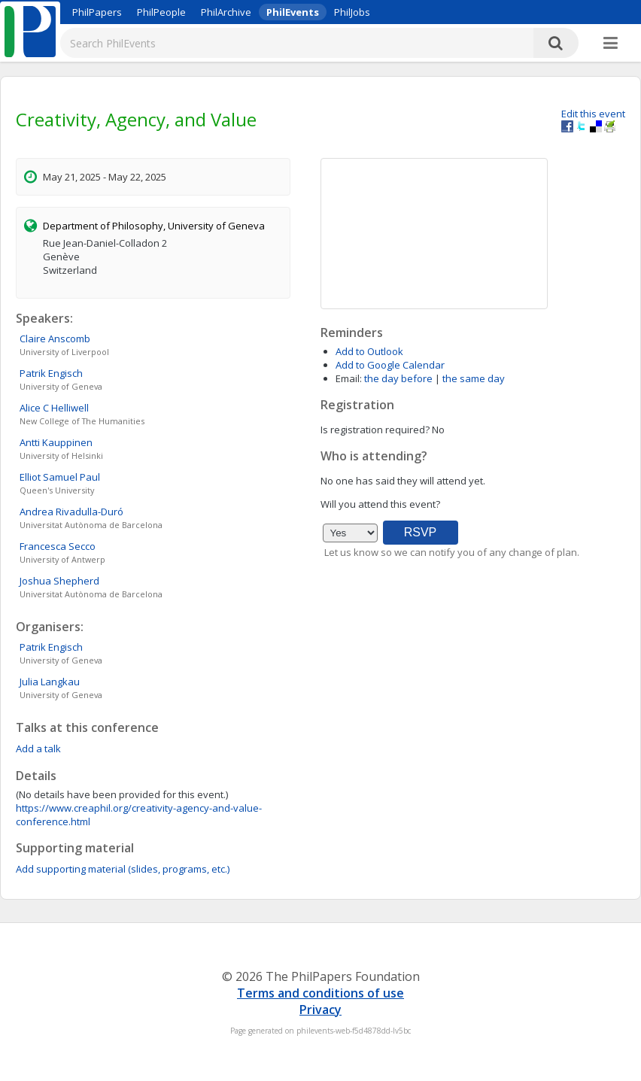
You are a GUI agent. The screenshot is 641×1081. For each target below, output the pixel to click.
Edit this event (593, 113)
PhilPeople (161, 12)
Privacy (320, 1009)
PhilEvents (292, 12)
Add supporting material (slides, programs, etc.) (122, 869)
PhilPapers (97, 12)
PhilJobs (352, 12)
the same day (473, 378)
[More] (610, 43)
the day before (398, 378)
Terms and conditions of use (320, 993)
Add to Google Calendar (390, 365)
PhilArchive (226, 12)
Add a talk (38, 748)
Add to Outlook (369, 351)
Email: (349, 378)
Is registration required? (375, 429)
